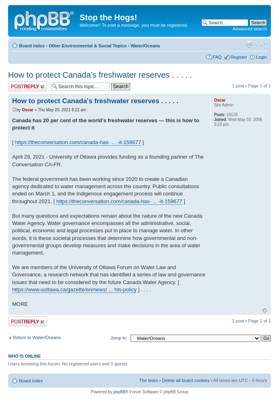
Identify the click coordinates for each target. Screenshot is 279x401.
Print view (248, 44)
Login (261, 57)
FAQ (217, 57)
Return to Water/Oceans (37, 337)
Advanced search (249, 28)
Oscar (27, 110)
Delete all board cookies (185, 380)
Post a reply (27, 86)
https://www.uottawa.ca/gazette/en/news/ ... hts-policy (74, 289)
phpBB (119, 392)
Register (238, 57)
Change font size (261, 44)
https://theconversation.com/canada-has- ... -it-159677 (78, 142)
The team (148, 380)
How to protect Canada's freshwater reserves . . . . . (100, 74)
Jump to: (118, 337)
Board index (32, 45)
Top (264, 310)
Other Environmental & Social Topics (88, 45)
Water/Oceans (145, 45)
